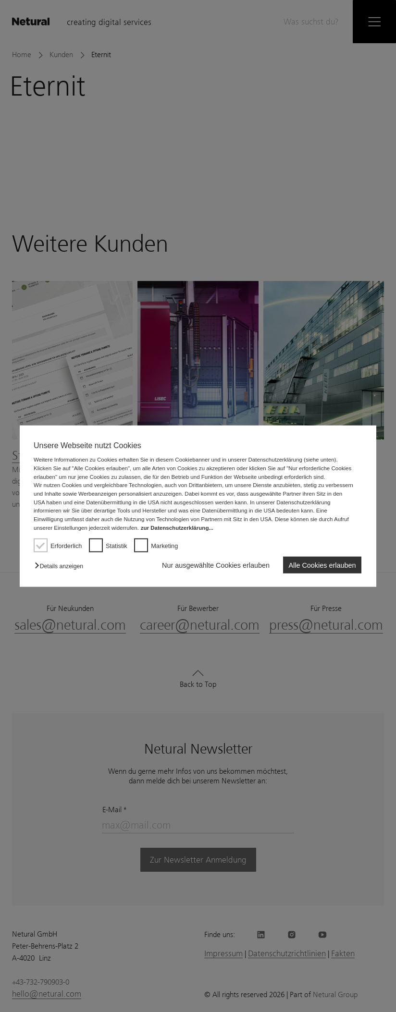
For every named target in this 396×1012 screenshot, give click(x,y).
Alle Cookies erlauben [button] (322, 565)
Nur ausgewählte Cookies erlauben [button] (216, 565)
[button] (61, 566)
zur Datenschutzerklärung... (177, 527)
